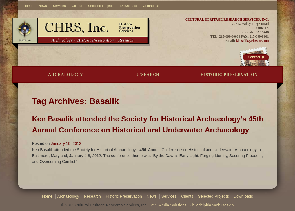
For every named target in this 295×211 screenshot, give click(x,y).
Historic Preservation (229, 75)
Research (147, 75)
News (43, 6)
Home (28, 6)
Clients (77, 6)
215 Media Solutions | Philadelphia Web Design (192, 205)
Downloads (128, 6)
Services (59, 6)
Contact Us (151, 6)
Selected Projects (101, 6)
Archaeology (65, 75)
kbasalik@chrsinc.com (252, 41)
